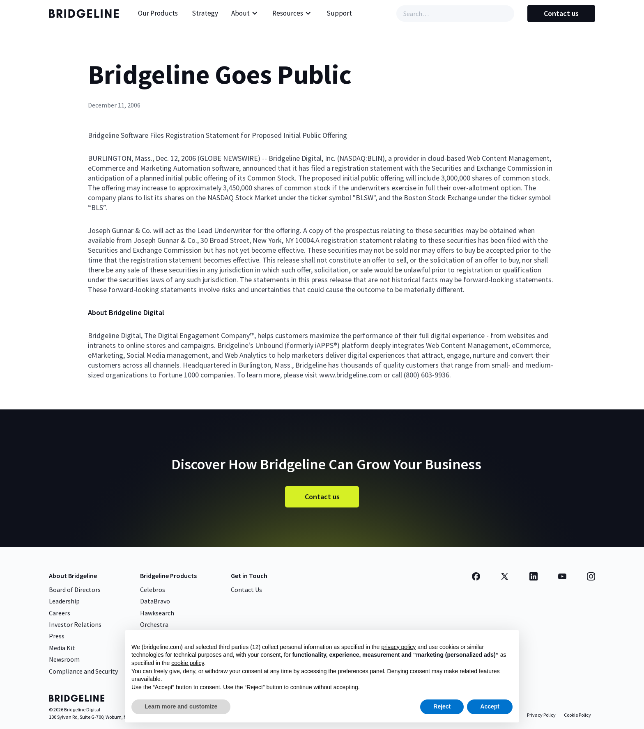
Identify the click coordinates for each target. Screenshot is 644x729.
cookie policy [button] (187, 663)
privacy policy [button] (398, 647)
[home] (86, 13)
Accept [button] (489, 706)
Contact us (561, 13)
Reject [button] (442, 706)
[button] (244, 13)
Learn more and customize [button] (181, 706)
